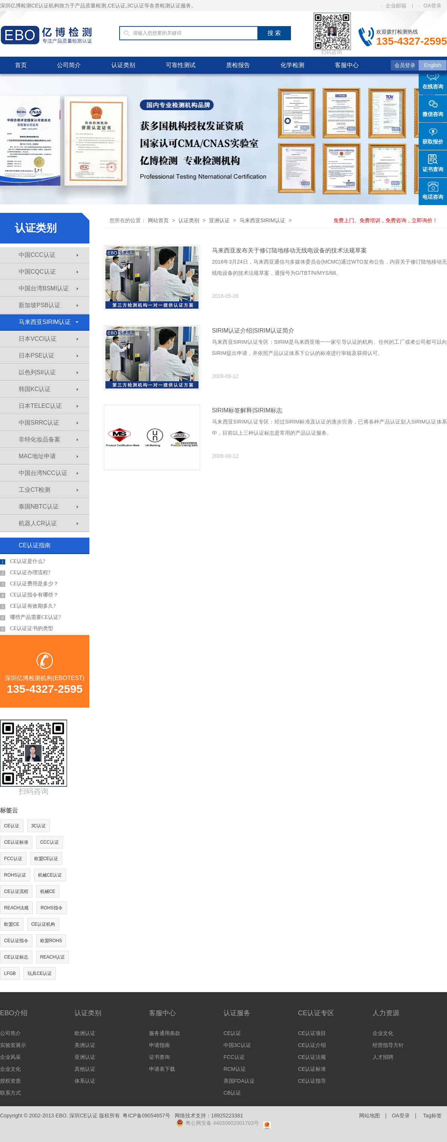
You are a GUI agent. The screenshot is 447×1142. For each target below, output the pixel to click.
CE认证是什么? (22, 561)
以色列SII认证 (48, 372)
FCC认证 (13, 858)
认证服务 (237, 1013)
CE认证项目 (312, 1033)
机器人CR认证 (48, 523)
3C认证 (38, 825)
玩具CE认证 (40, 973)
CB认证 (232, 1093)
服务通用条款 (164, 1033)
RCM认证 (235, 1069)
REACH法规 (16, 907)
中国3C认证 (237, 1045)
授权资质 (10, 1081)
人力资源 (385, 1013)
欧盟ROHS (51, 940)
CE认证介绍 (312, 1045)
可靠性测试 (181, 65)
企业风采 (10, 1057)
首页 (21, 65)
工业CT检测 (48, 490)
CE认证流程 (16, 891)
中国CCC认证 (48, 255)
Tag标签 (432, 1116)
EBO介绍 (14, 1013)
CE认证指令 (16, 940)
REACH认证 (52, 957)
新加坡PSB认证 (48, 305)
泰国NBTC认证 (48, 506)
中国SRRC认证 (48, 422)
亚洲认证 (219, 220)
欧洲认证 (84, 1033)
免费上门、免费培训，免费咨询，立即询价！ (385, 220)
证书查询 (159, 1057)
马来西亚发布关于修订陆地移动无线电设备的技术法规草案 (289, 250)
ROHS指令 (52, 907)
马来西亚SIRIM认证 (48, 322)
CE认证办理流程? (25, 573)
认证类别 (123, 65)
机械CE (48, 891)
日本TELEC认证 (48, 406)
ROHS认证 (15, 875)
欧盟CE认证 (46, 858)
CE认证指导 (312, 1081)
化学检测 (292, 65)
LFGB (10, 973)
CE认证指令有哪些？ (29, 595)
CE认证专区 (316, 1013)
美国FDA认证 (239, 1081)
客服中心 (347, 65)
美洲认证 (84, 1045)
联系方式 (10, 1093)
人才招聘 (382, 1057)
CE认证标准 (16, 842)
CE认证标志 (16, 957)
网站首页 (158, 220)
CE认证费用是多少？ (29, 584)
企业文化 (10, 1069)
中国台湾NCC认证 (48, 473)
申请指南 (159, 1045)
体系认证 (84, 1081)
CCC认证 (49, 842)
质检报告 (238, 65)
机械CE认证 (50, 875)
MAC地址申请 (48, 456)
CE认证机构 (43, 924)
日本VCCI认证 (48, 339)
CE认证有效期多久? (28, 606)
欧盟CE (11, 924)
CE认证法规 (312, 1057)
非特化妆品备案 (48, 439)
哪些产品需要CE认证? (30, 617)
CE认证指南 (35, 545)
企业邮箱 (393, 6)
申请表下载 (162, 1069)
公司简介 (69, 65)
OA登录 (430, 6)
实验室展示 (13, 1045)
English (432, 65)
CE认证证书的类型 (26, 629)
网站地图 (369, 1116)
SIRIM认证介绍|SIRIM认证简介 (253, 330)
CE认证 (11, 825)
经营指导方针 (388, 1045)
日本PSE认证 (48, 355)
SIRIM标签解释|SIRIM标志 (247, 410)
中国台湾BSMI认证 (48, 288)
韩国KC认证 (48, 389)
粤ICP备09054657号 (146, 1116)
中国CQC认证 (48, 271)
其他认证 (84, 1069)
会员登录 (404, 65)
